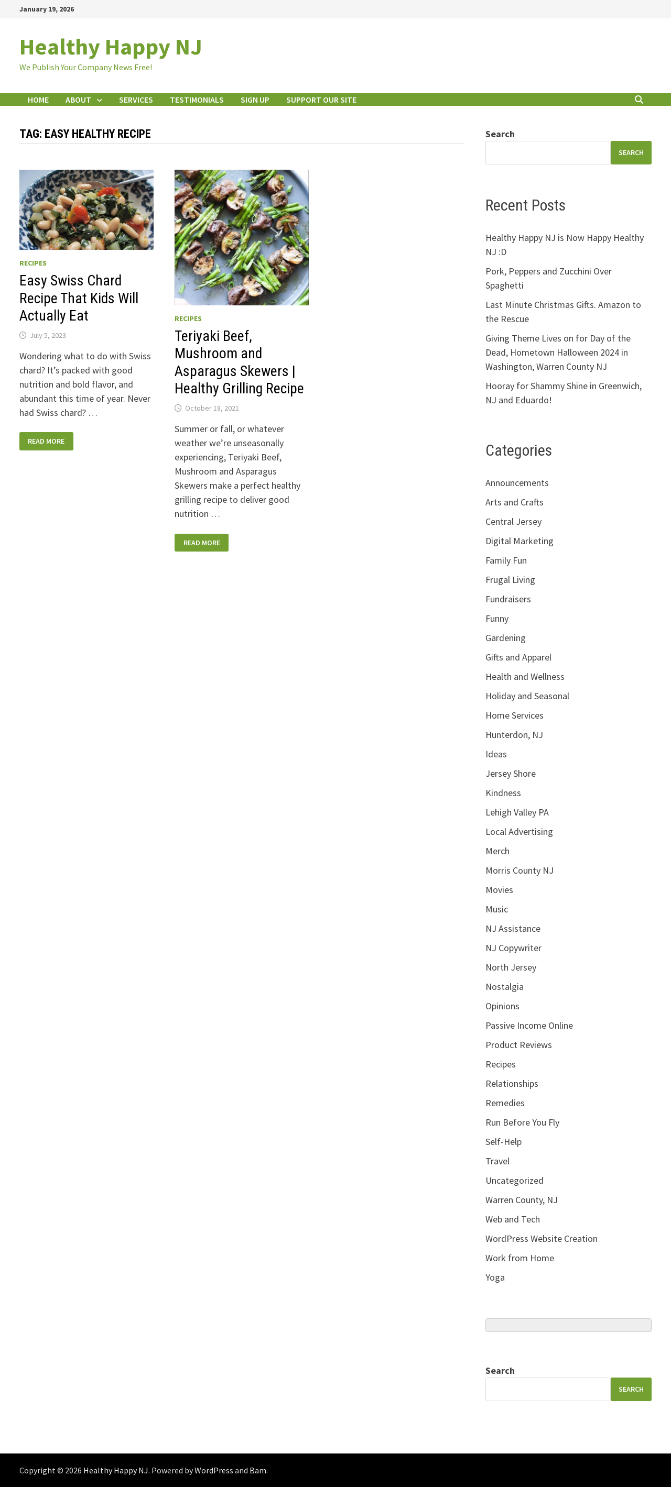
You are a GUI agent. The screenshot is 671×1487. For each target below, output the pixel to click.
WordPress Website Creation (541, 1238)
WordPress (213, 1470)
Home (38, 99)
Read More (45, 441)
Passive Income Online (529, 1025)
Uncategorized (514, 1180)
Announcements (517, 483)
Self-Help (503, 1142)
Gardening (505, 638)
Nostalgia (504, 987)
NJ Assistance (512, 928)
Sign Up (255, 99)
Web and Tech (512, 1219)
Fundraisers (508, 599)
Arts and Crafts (514, 502)
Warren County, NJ (521, 1200)
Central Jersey (513, 521)
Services (136, 99)
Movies (499, 890)
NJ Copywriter (513, 948)
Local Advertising (519, 831)
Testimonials (197, 99)
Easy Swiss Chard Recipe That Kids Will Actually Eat (78, 298)
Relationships (511, 1083)
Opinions (502, 1006)
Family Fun (506, 560)
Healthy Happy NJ (110, 46)
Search (500, 134)
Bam (258, 1470)
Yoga (495, 1277)
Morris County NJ (519, 870)
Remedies (505, 1103)
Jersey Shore (510, 773)
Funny (496, 618)
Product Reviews (518, 1045)
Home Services (514, 715)
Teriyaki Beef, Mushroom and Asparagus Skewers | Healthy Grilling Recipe (239, 362)
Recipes (33, 263)
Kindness (503, 793)
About (78, 99)
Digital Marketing (519, 541)
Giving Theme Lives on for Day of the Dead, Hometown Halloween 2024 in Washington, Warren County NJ (558, 352)
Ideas (496, 754)
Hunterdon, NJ (514, 735)
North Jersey (510, 967)
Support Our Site (321, 99)
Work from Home (519, 1258)
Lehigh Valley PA (517, 812)
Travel (497, 1161)
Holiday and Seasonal (527, 696)
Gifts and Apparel (518, 657)
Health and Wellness (525, 676)
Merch (497, 851)
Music (496, 909)
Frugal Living (510, 580)
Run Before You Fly (522, 1122)
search (631, 152)
